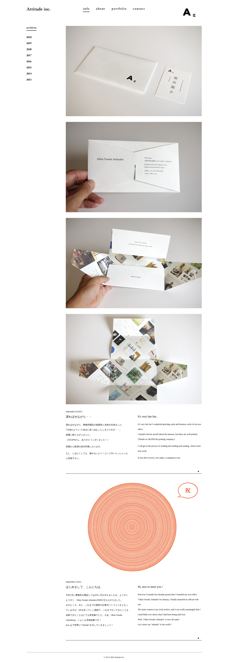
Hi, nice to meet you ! (150, 586)
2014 (29, 73)
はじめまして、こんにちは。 (84, 586)
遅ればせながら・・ (79, 416)
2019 (28, 43)
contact (139, 9)
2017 (28, 55)
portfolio (119, 9)
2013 (28, 80)
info (86, 9)
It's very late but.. (148, 416)
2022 (29, 37)
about (100, 9)
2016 (28, 61)
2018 (28, 49)
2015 (28, 67)
